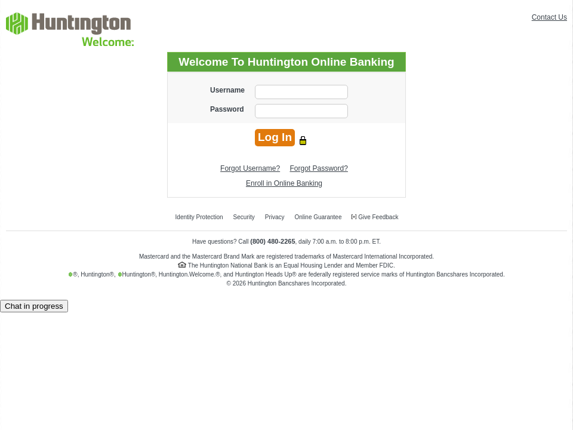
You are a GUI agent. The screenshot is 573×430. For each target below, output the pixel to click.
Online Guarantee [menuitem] (318, 217)
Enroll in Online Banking (284, 183)
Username (227, 90)
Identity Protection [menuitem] (199, 217)
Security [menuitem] (244, 217)
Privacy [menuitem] (275, 217)
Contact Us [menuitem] (549, 17)
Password (227, 109)
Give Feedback (375, 217)
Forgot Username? (250, 168)
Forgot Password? (319, 168)
